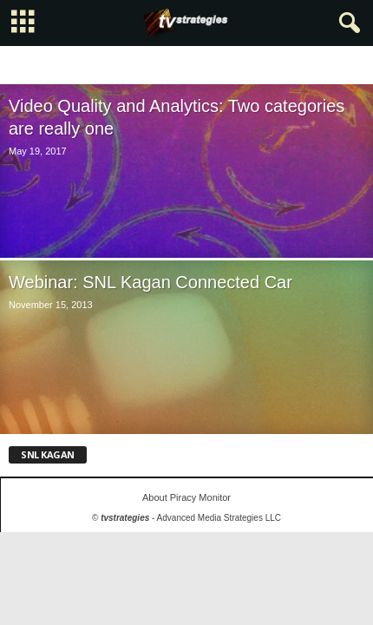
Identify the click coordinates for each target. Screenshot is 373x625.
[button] (346, 23)
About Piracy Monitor (186, 497)
